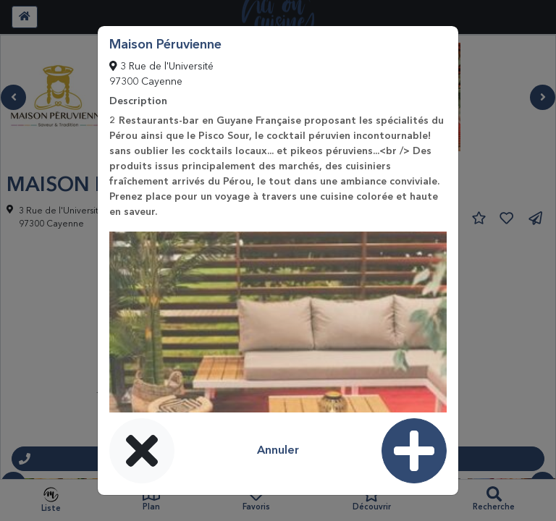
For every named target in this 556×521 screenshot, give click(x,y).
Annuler (278, 451)
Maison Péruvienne (165, 44)
